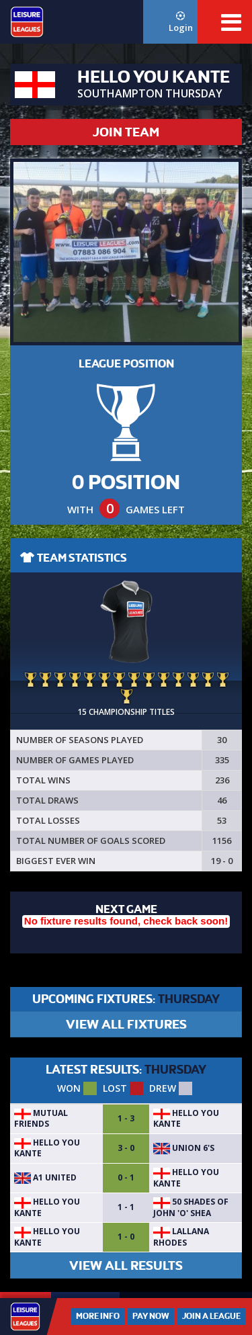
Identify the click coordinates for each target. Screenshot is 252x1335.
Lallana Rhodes (181, 1236)
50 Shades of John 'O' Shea (190, 1207)
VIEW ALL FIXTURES (126, 1024)
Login (180, 22)
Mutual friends (41, 1118)
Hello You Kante (186, 1118)
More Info (98, 1316)
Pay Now (150, 1316)
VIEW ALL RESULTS (126, 1265)
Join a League (211, 1316)
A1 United (45, 1177)
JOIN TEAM (126, 132)
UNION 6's (183, 1148)
